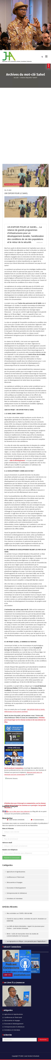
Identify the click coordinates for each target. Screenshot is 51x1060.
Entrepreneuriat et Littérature (14, 966)
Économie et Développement (13, 962)
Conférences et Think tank (13, 956)
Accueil (16, 77)
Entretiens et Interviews (12, 969)
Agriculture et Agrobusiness (13, 953)
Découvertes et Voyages (12, 959)
